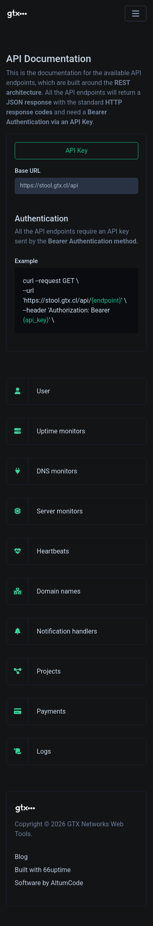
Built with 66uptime (43, 870)
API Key (76, 150)
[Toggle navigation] (135, 14)
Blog (21, 857)
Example (26, 261)
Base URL (28, 170)
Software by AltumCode (49, 883)
